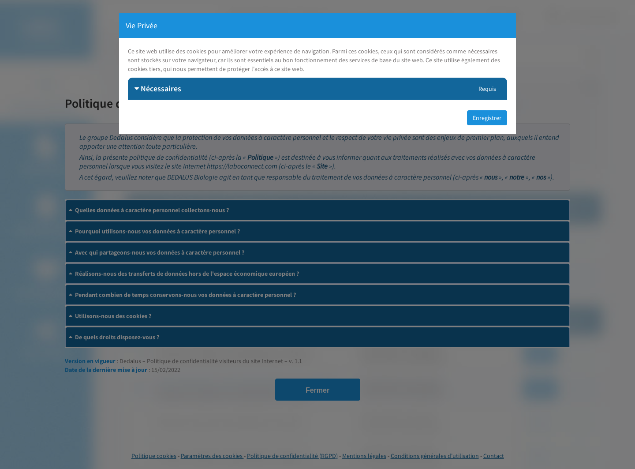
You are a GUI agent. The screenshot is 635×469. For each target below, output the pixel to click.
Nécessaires (157, 88)
